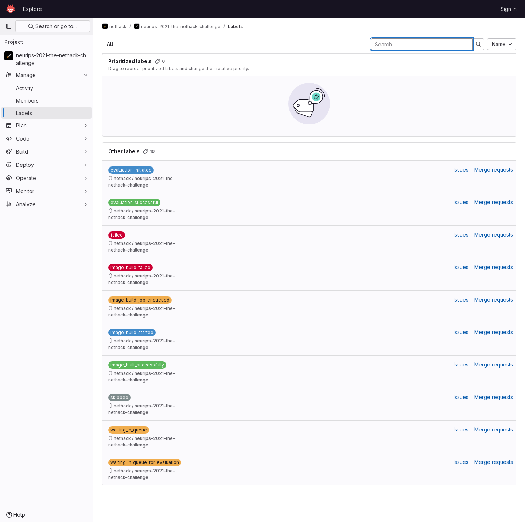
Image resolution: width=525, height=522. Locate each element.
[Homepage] (10, 9)
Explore (32, 9)
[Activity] (46, 88)
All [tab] (110, 44)
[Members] (46, 100)
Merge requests (493, 169)
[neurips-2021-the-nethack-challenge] (46, 59)
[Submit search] (478, 44)
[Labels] (46, 113)
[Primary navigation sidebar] (9, 26)
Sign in (509, 9)
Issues (461, 169)
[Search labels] (422, 44)
